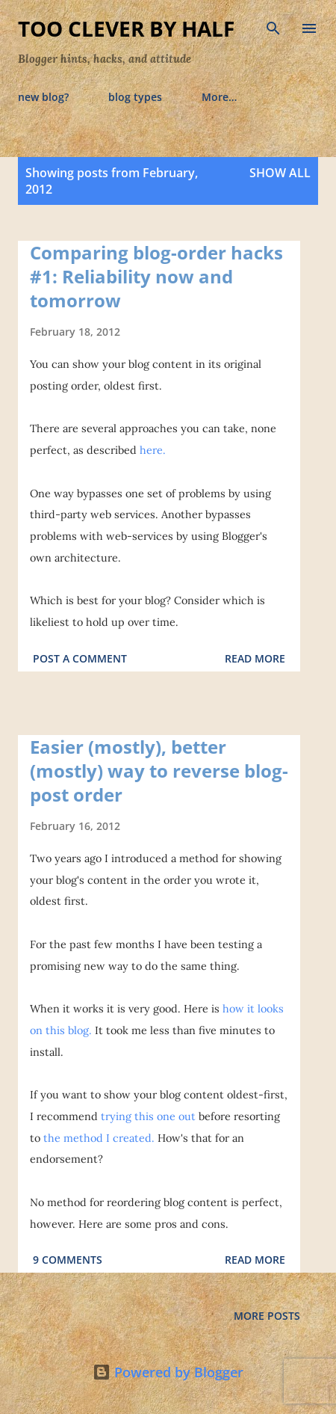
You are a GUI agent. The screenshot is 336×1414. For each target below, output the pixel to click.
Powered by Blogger (168, 1372)
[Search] (273, 27)
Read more (255, 658)
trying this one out (148, 1116)
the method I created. (99, 1138)
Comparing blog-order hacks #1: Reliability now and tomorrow (156, 276)
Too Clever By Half (126, 28)
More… (219, 97)
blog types (135, 97)
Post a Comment (80, 658)
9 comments (67, 1259)
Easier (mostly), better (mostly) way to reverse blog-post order (159, 770)
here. (153, 450)
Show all (280, 173)
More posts (267, 1316)
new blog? (43, 97)
